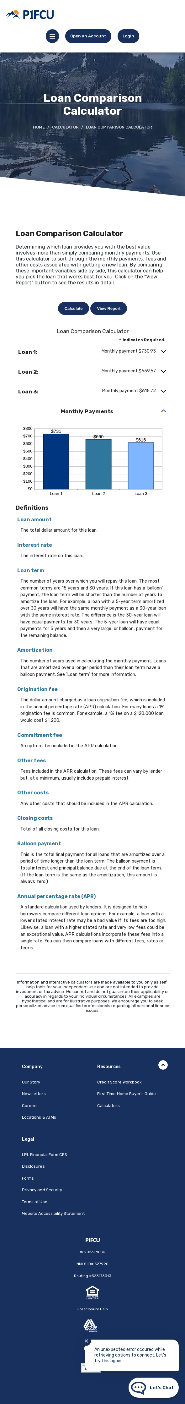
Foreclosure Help (92, 1309)
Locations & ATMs (39, 1117)
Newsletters (34, 1093)
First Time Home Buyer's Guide (126, 1093)
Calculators (108, 1105)
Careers (30, 1105)
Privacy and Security (42, 1189)
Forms (28, 1178)
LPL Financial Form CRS (44, 1154)
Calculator (65, 127)
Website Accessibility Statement (53, 1213)
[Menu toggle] (52, 36)
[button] (92, 352)
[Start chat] (154, 1388)
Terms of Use (34, 1201)
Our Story (31, 1082)
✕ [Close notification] (86, 1341)
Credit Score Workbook (119, 1082)
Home (39, 127)
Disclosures (33, 1166)
